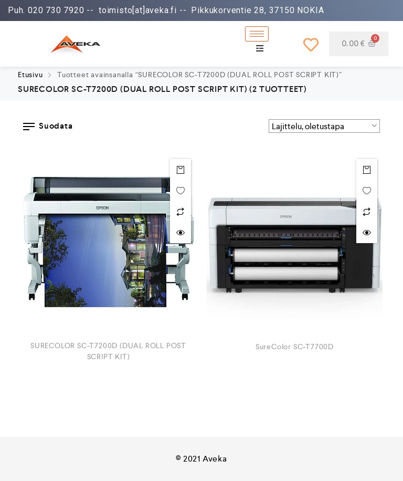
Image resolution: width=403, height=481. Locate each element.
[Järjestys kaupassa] (324, 126)
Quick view (180, 232)
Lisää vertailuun (180, 211)
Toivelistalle (180, 190)
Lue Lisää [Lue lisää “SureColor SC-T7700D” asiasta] (366, 169)
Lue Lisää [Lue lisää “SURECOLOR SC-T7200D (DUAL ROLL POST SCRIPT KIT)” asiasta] (180, 169)
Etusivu (30, 74)
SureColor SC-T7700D (295, 346)
